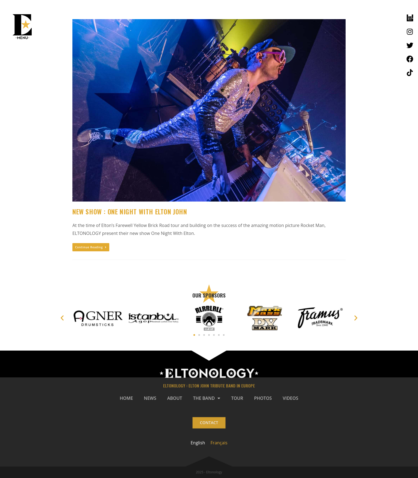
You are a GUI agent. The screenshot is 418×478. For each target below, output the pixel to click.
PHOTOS (263, 398)
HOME (126, 398)
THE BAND (206, 398)
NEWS (150, 398)
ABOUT (174, 398)
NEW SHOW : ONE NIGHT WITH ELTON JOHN (129, 211)
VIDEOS (290, 398)
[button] (194, 335)
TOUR (237, 398)
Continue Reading (91, 247)
